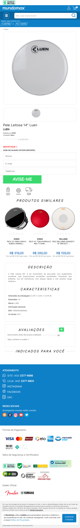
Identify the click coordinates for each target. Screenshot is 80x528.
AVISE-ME (22, 179)
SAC (9, 397)
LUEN (6, 129)
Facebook (13, 391)
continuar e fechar (69, 518)
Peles (6, 29)
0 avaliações (23, 139)
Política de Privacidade (19, 520)
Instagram (14, 386)
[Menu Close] (6, 15)
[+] (61, 329)
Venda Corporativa (36, 510)
